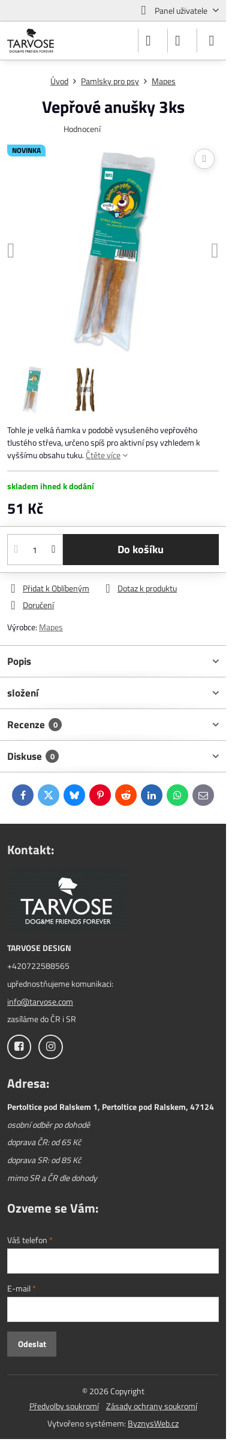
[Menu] (211, 41)
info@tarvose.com (40, 1001)
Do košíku (141, 549)
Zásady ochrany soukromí (151, 1406)
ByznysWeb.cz (153, 1423)
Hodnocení (82, 128)
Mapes (51, 627)
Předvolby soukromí (64, 1406)
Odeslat (32, 1343)
